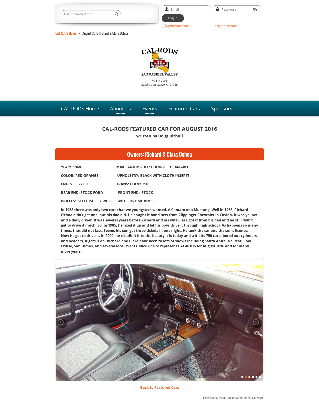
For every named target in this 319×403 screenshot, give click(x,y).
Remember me (177, 25)
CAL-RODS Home (65, 33)
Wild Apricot (227, 397)
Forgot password (225, 25)
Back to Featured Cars (159, 387)
